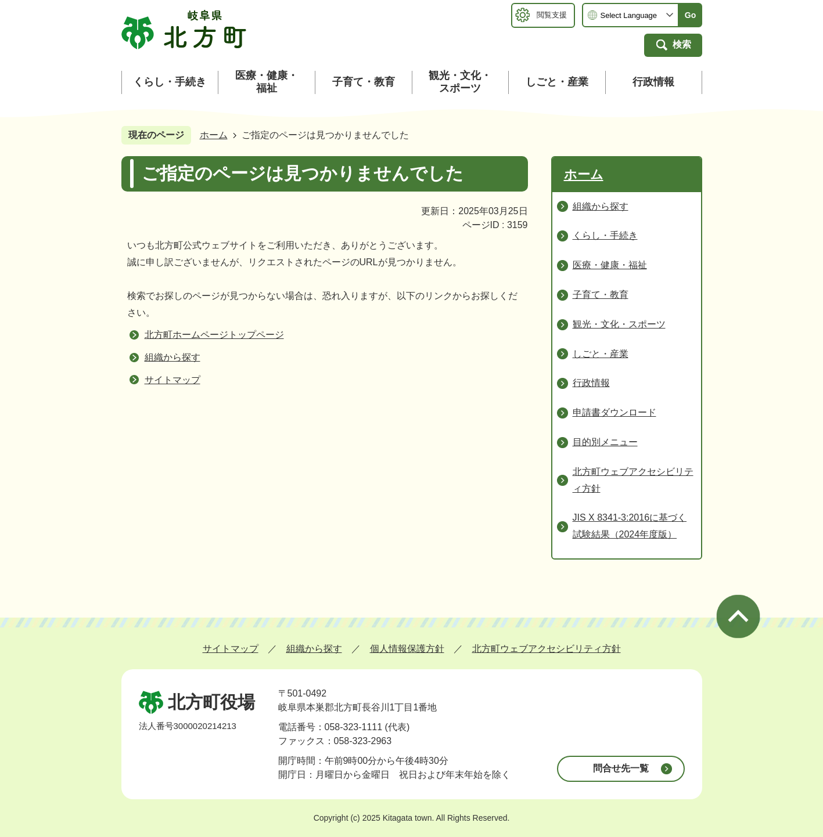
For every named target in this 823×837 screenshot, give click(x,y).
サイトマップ (172, 380)
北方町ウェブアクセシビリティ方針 (546, 649)
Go (690, 15)
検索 (682, 44)
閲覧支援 (552, 14)
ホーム (214, 135)
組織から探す (172, 357)
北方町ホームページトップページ (214, 335)
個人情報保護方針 (407, 649)
